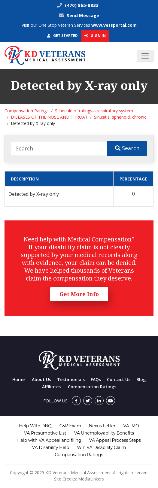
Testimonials (71, 379)
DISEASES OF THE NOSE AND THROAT (49, 117)
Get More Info (79, 294)
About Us (41, 379)
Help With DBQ (35, 426)
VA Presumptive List (45, 433)
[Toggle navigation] (145, 56)
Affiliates (51, 386)
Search (127, 148)
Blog (141, 379)
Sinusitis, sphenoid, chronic (120, 117)
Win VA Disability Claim (101, 447)
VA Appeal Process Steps (115, 440)
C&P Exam (70, 426)
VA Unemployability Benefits (104, 433)
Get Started (62, 35)
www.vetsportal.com (114, 25)
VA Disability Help (50, 447)
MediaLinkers (91, 479)
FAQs (96, 379)
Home (18, 379)
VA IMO (131, 426)
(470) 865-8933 (81, 5)
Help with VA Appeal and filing (49, 440)
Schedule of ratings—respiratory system (94, 111)
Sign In (95, 35)
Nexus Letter (102, 426)
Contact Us (118, 379)
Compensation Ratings (27, 111)
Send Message (83, 15)
